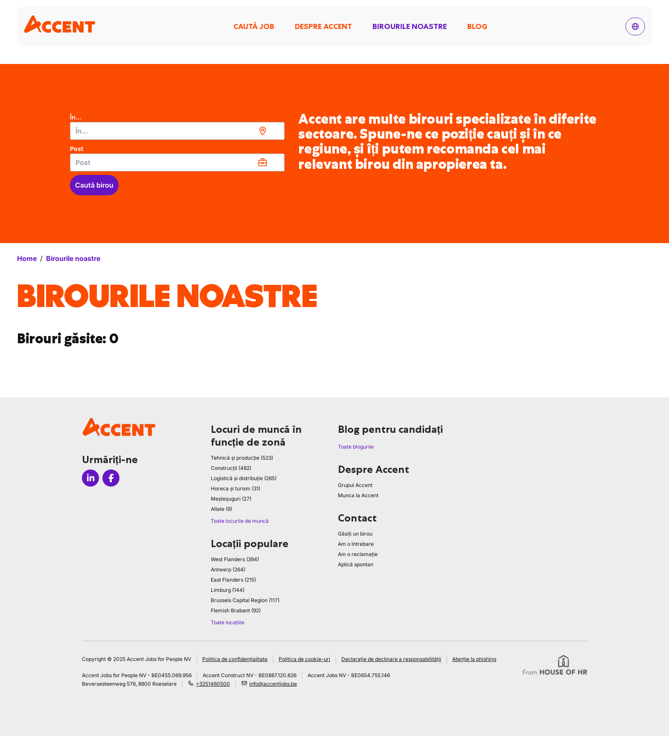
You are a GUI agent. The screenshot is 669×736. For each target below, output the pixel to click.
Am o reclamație (358, 554)
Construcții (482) (231, 468)
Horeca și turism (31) (235, 488)
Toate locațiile (227, 622)
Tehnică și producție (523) (242, 458)
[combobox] (177, 131)
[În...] (177, 131)
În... (76, 117)
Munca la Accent (358, 495)
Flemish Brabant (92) (236, 610)
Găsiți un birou (355, 533)
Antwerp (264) (228, 569)
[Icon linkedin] (90, 478)
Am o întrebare (356, 544)
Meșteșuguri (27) (231, 498)
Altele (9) (221, 509)
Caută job (253, 26)
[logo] (59, 24)
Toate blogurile (356, 446)
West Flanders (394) (235, 559)
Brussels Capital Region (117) (245, 600)
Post (76, 148)
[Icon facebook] (110, 478)
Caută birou (94, 185)
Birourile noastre (409, 26)
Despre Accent (323, 26)
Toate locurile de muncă (240, 521)
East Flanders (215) (233, 580)
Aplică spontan (355, 564)
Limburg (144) (227, 590)
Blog (477, 26)
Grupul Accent (355, 485)
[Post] (177, 162)
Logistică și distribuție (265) (243, 478)
